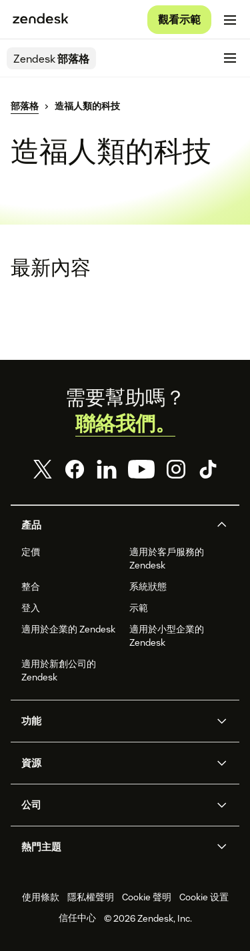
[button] (114, 525)
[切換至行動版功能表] (230, 20)
